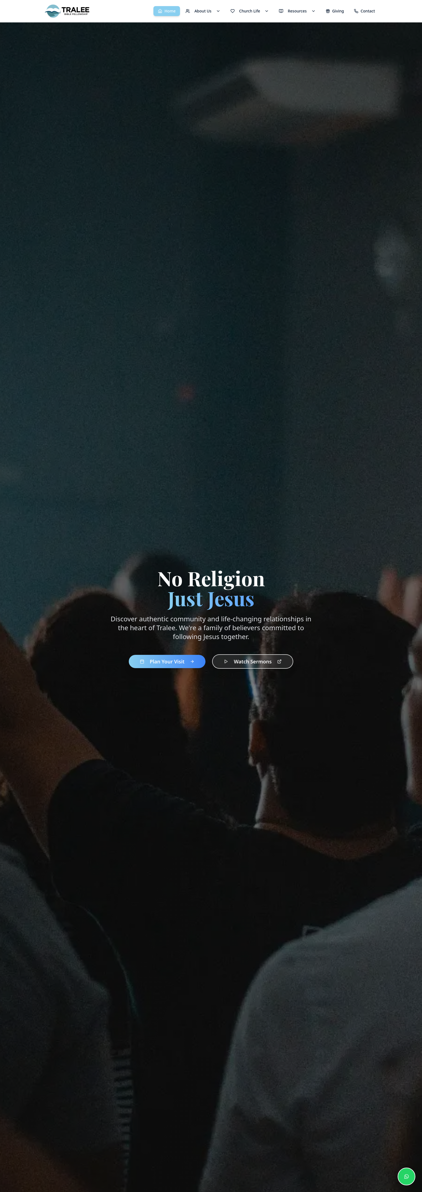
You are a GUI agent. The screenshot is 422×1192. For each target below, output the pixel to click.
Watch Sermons (253, 661)
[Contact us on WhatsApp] (406, 1176)
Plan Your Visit (167, 661)
